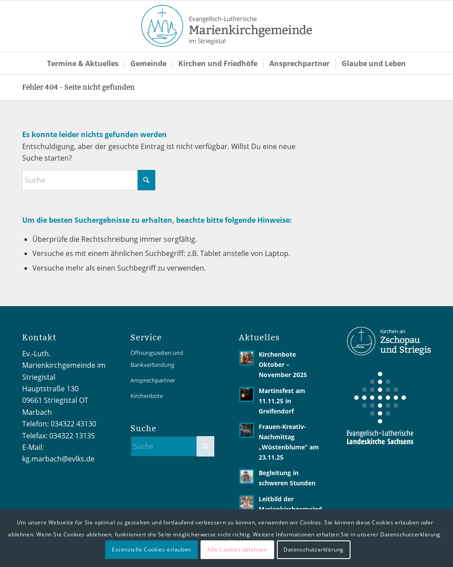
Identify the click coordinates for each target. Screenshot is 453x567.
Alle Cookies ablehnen (237, 549)
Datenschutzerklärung (314, 549)
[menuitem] (82, 63)
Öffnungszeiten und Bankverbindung (156, 358)
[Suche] (88, 180)
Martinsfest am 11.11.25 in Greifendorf (282, 400)
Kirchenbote (146, 396)
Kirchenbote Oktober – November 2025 (283, 364)
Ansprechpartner (152, 380)
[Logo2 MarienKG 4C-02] (226, 26)
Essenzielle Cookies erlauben (151, 549)
